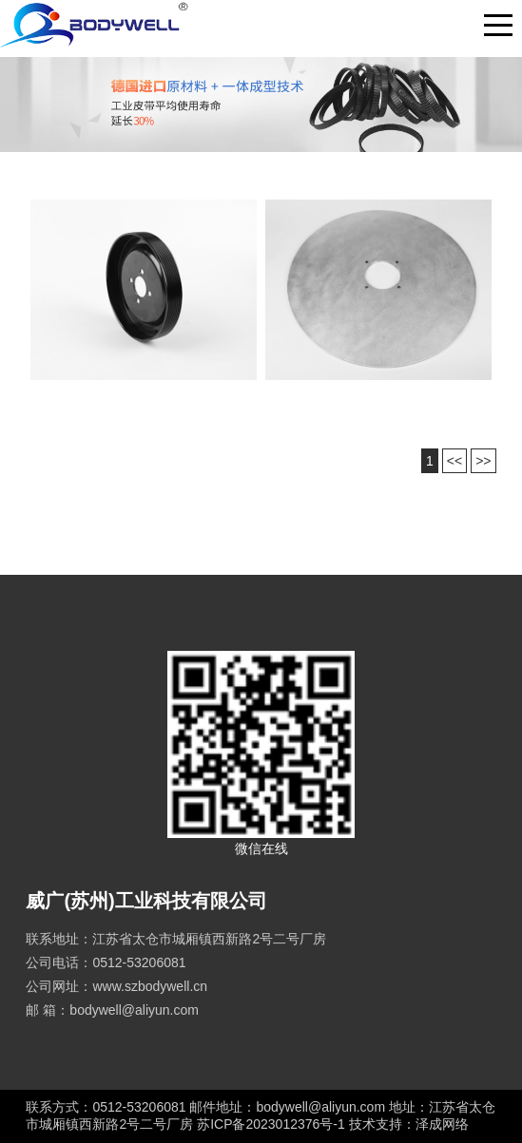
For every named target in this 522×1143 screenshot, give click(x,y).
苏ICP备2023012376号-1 (273, 1124)
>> (483, 460)
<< (454, 460)
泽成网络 (442, 1124)
